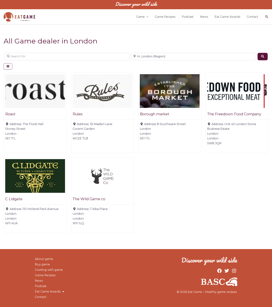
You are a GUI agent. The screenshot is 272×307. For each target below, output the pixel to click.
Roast (10, 114)
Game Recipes (168, 16)
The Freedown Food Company (234, 114)
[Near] (193, 56)
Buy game (42, 264)
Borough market (154, 114)
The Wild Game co (89, 199)
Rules (78, 114)
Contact (253, 16)
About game (44, 259)
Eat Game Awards (228, 16)
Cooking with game (49, 270)
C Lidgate (13, 199)
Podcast (190, 16)
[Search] (263, 56)
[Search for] (66, 56)
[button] (150, 17)
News (206, 16)
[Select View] (8, 66)
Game (146, 17)
